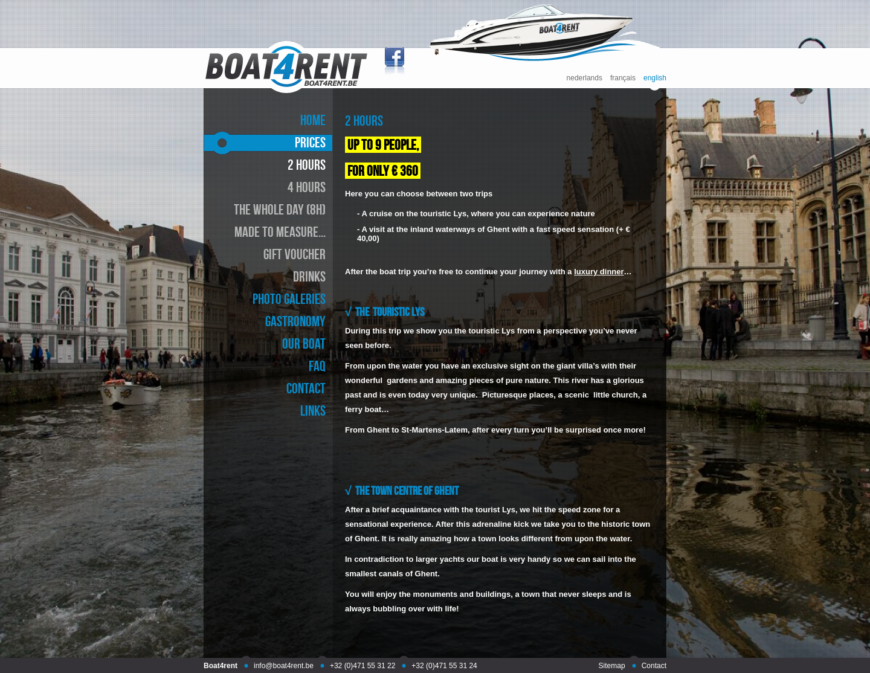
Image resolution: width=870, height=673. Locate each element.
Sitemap (612, 666)
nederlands (584, 78)
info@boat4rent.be (284, 666)
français (623, 78)
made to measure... (280, 231)
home (313, 119)
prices (310, 142)
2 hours (307, 164)
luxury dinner (599, 271)
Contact (654, 666)
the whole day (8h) (280, 209)
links (313, 410)
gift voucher (294, 254)
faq (317, 365)
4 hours (307, 187)
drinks (309, 276)
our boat (304, 343)
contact (306, 388)
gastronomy (295, 321)
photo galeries (289, 298)
